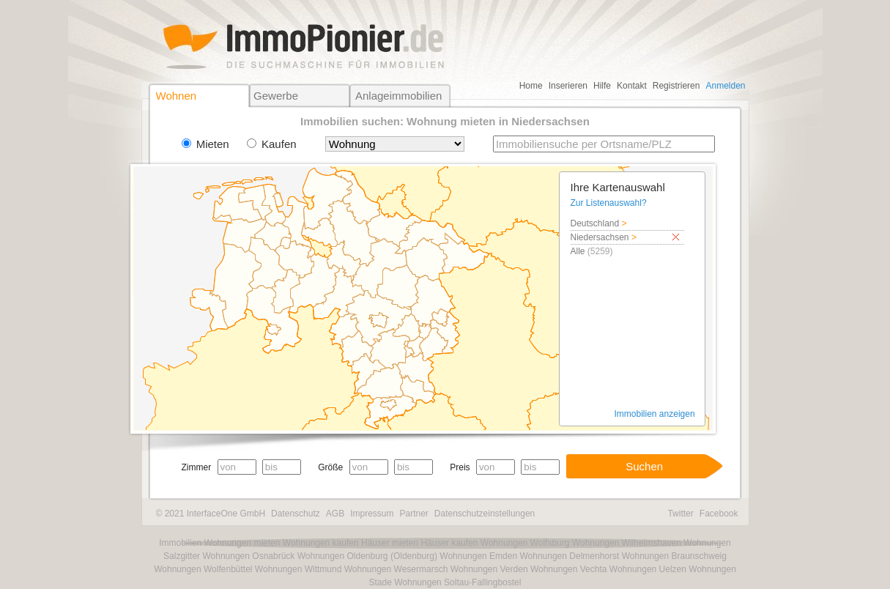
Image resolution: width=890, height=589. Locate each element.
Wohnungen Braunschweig (674, 556)
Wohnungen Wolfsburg (525, 543)
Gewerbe (275, 95)
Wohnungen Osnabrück (248, 556)
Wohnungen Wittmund (298, 569)
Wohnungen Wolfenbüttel (203, 569)
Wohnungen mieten (242, 543)
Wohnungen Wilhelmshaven (626, 543)
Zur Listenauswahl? (609, 203)
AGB (335, 513)
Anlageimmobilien (398, 95)
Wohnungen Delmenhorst (569, 556)
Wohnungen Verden (489, 569)
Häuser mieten (389, 543)
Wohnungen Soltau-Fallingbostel (457, 582)
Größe (330, 467)
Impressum (371, 513)
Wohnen (176, 95)
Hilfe (602, 86)
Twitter (680, 513)
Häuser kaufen (449, 543)
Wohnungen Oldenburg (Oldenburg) (367, 556)
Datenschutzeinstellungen (484, 513)
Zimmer (197, 467)
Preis (460, 467)
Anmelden (725, 86)
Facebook (719, 513)
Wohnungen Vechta (568, 569)
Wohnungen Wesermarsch (396, 569)
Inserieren (568, 86)
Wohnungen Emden (478, 556)
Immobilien (180, 543)
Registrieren (676, 86)
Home (531, 86)
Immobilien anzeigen (655, 414)
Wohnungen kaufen (321, 543)
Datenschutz (295, 513)
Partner (413, 513)
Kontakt (632, 86)
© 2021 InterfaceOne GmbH (211, 513)
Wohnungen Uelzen (647, 569)
